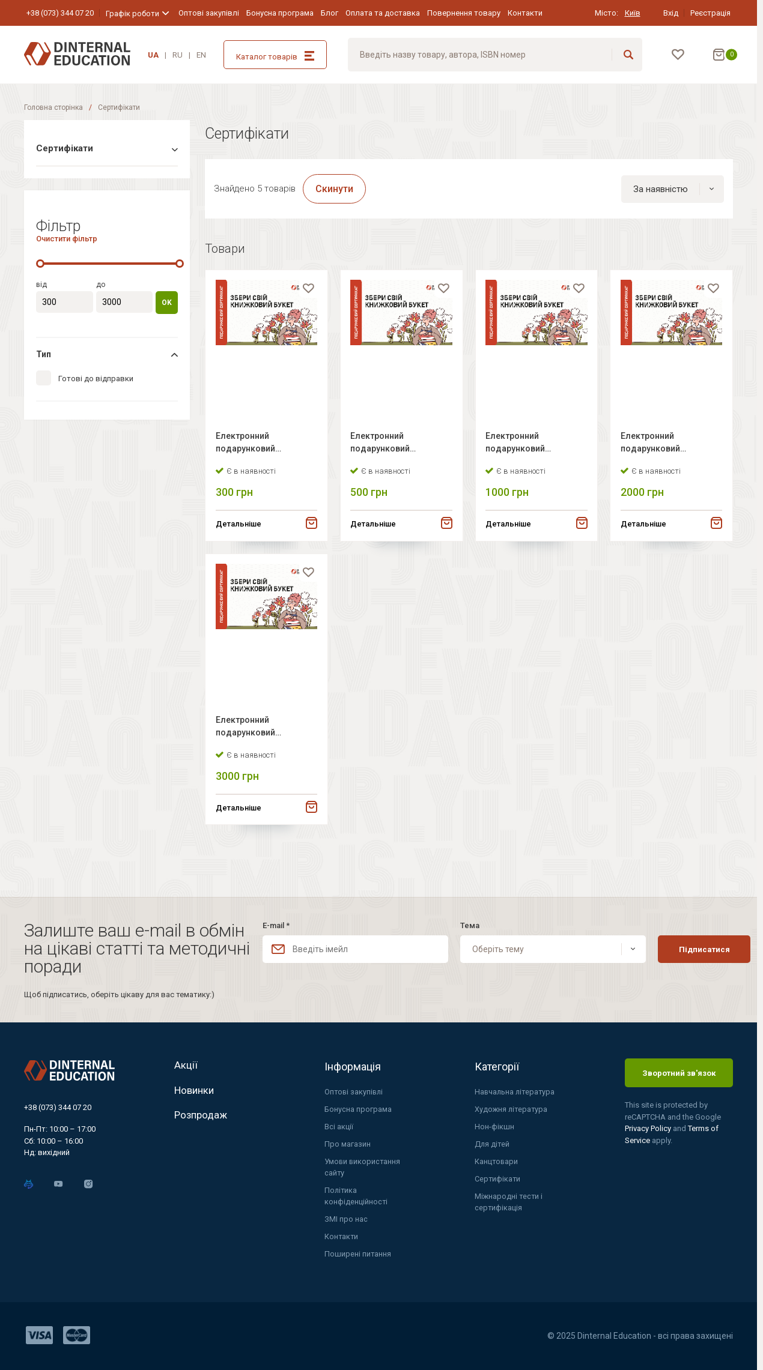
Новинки (195, 1091)
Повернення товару (463, 12)
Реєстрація (710, 13)
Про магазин (347, 1142)
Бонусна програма (280, 12)
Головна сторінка (53, 107)
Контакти (525, 12)
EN (201, 55)
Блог (329, 12)
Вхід (670, 13)
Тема (456, 922)
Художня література (512, 1106)
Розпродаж (202, 1120)
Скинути (334, 189)
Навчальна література (516, 1089)
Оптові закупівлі (208, 12)
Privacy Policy (649, 1125)
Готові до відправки (95, 378)
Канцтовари (497, 1160)
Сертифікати (498, 1177)
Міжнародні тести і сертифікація (509, 1201)
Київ (632, 13)
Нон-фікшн (494, 1124)
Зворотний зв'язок (679, 1069)
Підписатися (681, 945)
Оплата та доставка (382, 12)
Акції (186, 1063)
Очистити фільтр (66, 237)
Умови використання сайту (363, 1166)
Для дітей (492, 1142)
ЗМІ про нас (346, 1219)
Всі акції (338, 1124)
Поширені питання (358, 1254)
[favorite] (306, 293)
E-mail (276, 922)
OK (167, 301)
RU (177, 55)
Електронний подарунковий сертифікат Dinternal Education (259, 448)
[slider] (40, 262)
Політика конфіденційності (356, 1195)
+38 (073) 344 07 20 (60, 13)
